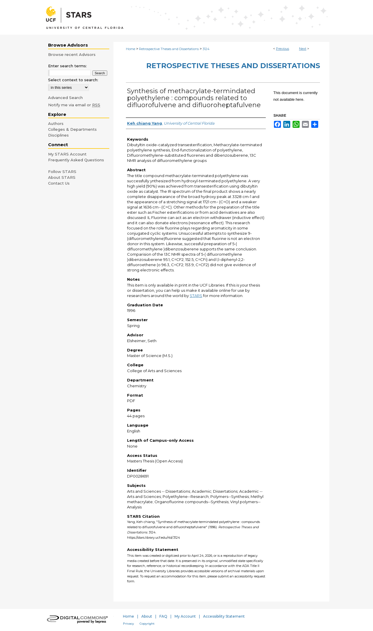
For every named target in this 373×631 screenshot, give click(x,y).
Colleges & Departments (72, 129)
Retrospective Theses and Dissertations (169, 49)
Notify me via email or (74, 104)
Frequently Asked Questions (76, 160)
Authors (56, 123)
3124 (206, 49)
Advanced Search (65, 97)
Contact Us (59, 183)
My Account (185, 616)
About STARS (61, 177)
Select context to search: (73, 79)
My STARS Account (67, 154)
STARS (196, 295)
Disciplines (58, 135)
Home (130, 49)
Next (302, 49)
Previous (282, 49)
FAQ (163, 616)
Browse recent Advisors (72, 54)
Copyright (147, 623)
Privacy (128, 623)
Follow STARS (62, 171)
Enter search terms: (67, 65)
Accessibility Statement (224, 616)
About (146, 616)
